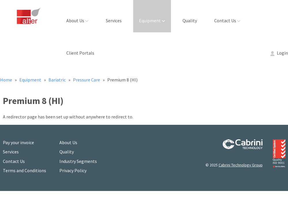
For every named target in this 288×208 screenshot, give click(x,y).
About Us (77, 20)
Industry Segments (78, 161)
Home (6, 80)
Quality (189, 20)
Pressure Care (87, 80)
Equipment (152, 20)
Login (279, 53)
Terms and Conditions (24, 170)
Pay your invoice (18, 142)
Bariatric (57, 80)
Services (114, 20)
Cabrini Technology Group (241, 165)
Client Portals (80, 53)
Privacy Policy (72, 170)
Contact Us (227, 20)
